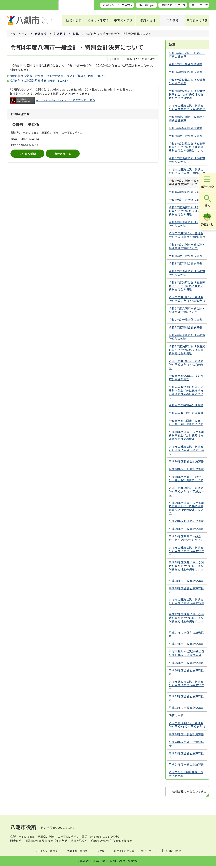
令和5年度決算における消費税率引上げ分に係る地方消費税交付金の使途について (187, 147)
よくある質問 (27, 154)
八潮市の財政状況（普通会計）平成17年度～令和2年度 (187, 299)
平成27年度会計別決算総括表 (186, 634)
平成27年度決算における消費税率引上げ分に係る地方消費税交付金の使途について (186, 619)
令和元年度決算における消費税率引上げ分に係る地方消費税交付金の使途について (186, 392)
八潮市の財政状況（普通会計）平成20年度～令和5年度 (187, 107)
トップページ (18, 34)
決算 (76, 34)
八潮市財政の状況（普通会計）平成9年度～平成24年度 (187, 725)
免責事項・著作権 (77, 850)
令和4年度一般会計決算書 (185, 200)
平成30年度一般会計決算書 (186, 469)
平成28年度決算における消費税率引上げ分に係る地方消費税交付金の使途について (186, 567)
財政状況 (59, 34)
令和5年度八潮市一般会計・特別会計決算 (187, 118)
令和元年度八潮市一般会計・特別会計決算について (186, 422)
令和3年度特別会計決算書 (185, 263)
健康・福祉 (147, 20)
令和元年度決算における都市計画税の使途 (186, 377)
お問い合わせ (173, 850)
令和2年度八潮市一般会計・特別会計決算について (187, 310)
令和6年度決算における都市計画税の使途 (187, 81)
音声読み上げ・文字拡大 (118, 5)
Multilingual (147, 5)
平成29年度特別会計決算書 (186, 521)
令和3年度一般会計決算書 (185, 256)
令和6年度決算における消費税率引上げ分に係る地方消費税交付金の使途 (187, 94)
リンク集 (99, 850)
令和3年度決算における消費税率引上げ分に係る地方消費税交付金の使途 (187, 285)
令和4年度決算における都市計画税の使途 (187, 224)
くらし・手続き (98, 20)
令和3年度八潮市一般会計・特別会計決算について (187, 246)
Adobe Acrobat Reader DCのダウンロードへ (52, 100)
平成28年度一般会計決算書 (186, 581)
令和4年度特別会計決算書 (185, 192)
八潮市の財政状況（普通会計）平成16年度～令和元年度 (186, 364)
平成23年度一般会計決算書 (186, 764)
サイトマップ (200, 5)
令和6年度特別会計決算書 (185, 72)
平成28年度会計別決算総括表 (186, 590)
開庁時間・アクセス (173, 5)
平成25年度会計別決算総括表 (186, 698)
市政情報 (172, 20)
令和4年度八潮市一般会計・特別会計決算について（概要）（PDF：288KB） (59, 76)
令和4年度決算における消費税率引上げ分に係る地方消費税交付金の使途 (187, 210)
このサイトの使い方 (123, 850)
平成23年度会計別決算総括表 (186, 755)
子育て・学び (123, 20)
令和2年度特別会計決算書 (185, 327)
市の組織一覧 (62, 154)
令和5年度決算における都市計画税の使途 (187, 160)
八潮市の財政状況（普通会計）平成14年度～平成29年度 (186, 491)
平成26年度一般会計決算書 (186, 663)
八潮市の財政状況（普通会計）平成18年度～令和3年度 (187, 235)
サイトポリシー (150, 850)
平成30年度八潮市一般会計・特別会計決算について (186, 478)
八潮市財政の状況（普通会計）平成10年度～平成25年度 (186, 685)
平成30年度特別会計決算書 (186, 461)
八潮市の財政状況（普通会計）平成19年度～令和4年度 (187, 171)
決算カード (176, 715)
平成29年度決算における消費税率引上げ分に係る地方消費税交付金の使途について (186, 508)
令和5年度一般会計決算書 (185, 136)
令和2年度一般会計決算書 (185, 319)
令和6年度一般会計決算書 (185, 64)
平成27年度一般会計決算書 (186, 644)
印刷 (116, 59)
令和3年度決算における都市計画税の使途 (187, 273)
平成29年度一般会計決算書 (186, 529)
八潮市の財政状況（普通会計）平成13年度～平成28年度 (186, 551)
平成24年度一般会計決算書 (186, 734)
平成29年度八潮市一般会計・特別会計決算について (186, 538)
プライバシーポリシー (47, 850)
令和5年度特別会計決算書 (185, 128)
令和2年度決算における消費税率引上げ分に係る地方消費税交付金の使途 (187, 349)
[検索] (72, 5)
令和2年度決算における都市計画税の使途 (187, 337)
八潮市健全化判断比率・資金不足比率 (186, 774)
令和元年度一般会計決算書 (186, 413)
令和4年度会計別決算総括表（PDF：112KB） (40, 80)
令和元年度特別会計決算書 (186, 405)
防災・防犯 (74, 20)
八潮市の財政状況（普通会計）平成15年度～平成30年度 (186, 450)
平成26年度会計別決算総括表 (186, 672)
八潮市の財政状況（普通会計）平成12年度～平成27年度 (186, 603)
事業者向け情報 (197, 20)
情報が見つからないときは (189, 791)
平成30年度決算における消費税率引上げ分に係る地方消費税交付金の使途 (186, 435)
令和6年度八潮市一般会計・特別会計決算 (187, 54)
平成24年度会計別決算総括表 (186, 743)
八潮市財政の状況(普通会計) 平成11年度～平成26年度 (187, 653)
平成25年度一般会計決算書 (186, 708)
